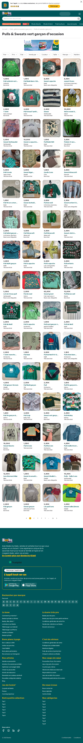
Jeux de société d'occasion (51, 675)
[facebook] (3, 730)
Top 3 (4, 707)
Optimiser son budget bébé (11, 667)
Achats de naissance (8, 672)
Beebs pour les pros (48, 615)
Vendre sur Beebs (7, 632)
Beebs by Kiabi (6, 635)
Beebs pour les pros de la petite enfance (55, 618)
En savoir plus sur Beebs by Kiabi (19, 556)
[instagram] (8, 730)
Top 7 (44, 718)
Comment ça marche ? (9, 615)
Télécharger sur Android (9, 627)
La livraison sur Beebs (9, 624)
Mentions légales (47, 648)
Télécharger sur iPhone (9, 630)
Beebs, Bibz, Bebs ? (8, 621)
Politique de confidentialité (51, 645)
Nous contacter (47, 688)
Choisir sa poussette (8, 670)
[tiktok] (18, 730)
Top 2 (4, 704)
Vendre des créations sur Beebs (52, 624)
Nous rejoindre (47, 691)
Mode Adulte (36, 24)
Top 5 (4, 712)
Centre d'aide (46, 694)
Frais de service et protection (51, 651)
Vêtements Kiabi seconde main (52, 670)
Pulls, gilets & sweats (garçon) (21, 29)
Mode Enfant (48, 24)
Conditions (77, 737)
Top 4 (4, 710)
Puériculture (60, 24)
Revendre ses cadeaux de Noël (12, 675)
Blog (3, 681)
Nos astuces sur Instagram (11, 654)
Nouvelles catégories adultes (11, 678)
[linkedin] (13, 730)
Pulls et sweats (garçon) (43, 29)
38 (53, 518)
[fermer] (81, 1)
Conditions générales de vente (52, 643)
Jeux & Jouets (72, 24)
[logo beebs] (6, 14)
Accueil (4, 29)
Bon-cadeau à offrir (8, 643)
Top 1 (3, 701)
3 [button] (37, 518)
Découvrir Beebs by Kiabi (11, 24)
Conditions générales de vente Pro (53, 621)
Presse (4, 691)
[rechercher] (78, 18)
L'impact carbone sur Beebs (51, 654)
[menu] (79, 14)
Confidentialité (66, 737)
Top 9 (44, 724)
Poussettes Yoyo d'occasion (51, 661)
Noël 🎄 (26, 24)
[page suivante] (57, 518)
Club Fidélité (6, 648)
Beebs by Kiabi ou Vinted (10, 618)
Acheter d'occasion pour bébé (12, 664)
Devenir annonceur (48, 627)
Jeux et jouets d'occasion (50, 664)
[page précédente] (26, 518)
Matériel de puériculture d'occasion (53, 678)
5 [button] (45, 518)
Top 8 (44, 721)
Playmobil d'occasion (49, 672)
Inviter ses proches (8, 645)
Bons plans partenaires (9, 651)
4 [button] (41, 518)
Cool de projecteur (8, 694)
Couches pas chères (48, 667)
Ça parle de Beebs (8, 688)
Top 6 (4, 715)
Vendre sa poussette (8, 661)
